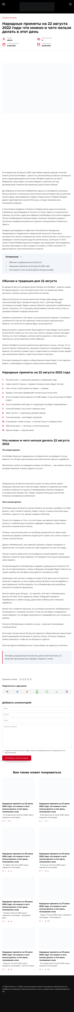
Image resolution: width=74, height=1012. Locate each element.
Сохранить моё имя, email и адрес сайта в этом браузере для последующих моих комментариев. (35, 751)
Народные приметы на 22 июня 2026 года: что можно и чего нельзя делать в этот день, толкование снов (17, 808)
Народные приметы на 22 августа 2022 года (29, 266)
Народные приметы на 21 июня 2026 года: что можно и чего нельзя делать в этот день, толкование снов (54, 808)
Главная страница (9, 18)
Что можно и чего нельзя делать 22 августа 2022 (31, 270)
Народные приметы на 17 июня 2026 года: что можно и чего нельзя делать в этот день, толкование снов (54, 908)
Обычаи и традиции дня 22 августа (25, 262)
